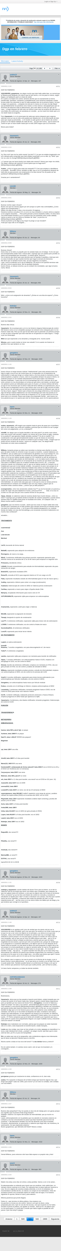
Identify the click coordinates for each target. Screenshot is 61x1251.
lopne (12, 407)
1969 (45, 1219)
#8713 (58, 1104)
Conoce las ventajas (30, 37)
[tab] (17, 61)
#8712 (58, 1069)
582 (37, 1219)
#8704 (58, 243)
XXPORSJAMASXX (17, 977)
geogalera (14, 353)
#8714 (58, 1147)
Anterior (9, 1219)
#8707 (58, 364)
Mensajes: (34, 81)
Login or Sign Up (50, 1)
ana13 (12, 1163)
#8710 (58, 922)
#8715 (58, 1175)
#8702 (58, 147)
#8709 (58, 882)
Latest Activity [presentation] (17, 61)
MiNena (13, 231)
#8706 (58, 317)
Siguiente (55, 1219)
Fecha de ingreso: (16, 81)
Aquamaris (14, 136)
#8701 (58, 86)
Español (5, 1231)
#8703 (58, 198)
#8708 (58, 418)
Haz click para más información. (44, 22)
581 (30, 1219)
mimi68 (13, 186)
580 (22, 1219)
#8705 (58, 288)
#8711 (58, 989)
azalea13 (13, 75)
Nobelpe (13, 306)
